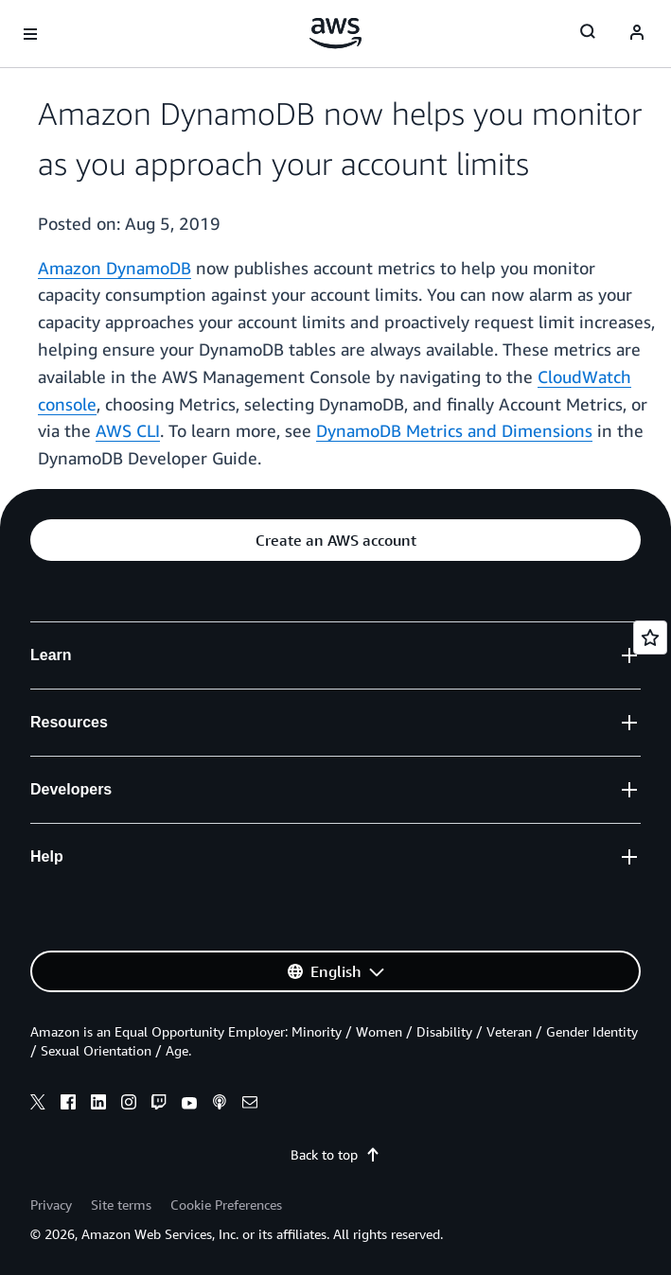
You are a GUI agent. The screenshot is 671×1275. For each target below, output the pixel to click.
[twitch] (159, 1104)
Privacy (51, 1204)
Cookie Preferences (226, 1204)
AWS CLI (128, 430)
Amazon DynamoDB (114, 267)
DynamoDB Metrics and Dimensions (454, 430)
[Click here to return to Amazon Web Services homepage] (335, 33)
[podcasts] (219, 1104)
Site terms (121, 1204)
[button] (335, 540)
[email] (249, 1104)
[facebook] (68, 1104)
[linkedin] (98, 1104)
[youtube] (189, 1104)
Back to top (335, 1154)
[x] (37, 1104)
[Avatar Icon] (637, 34)
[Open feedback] (650, 637)
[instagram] (128, 1104)
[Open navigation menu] (30, 34)
